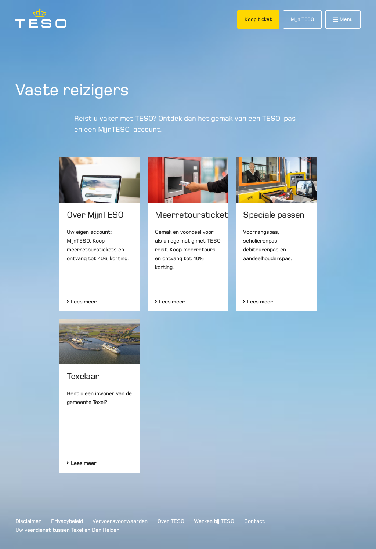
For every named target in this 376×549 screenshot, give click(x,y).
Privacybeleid (67, 521)
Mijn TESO (302, 19)
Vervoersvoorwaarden (120, 521)
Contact (254, 521)
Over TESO (171, 521)
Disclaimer (28, 521)
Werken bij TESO (214, 521)
